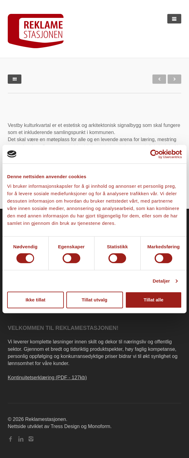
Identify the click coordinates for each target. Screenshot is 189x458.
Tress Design (65, 426)
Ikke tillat (35, 299)
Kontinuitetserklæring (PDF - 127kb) (47, 377)
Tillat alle (154, 299)
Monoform (99, 426)
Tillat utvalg (94, 299)
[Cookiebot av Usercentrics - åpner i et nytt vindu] (155, 154)
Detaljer (161, 281)
